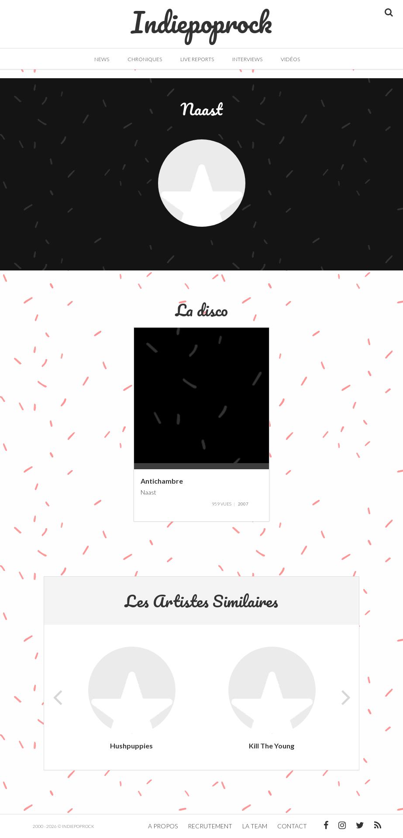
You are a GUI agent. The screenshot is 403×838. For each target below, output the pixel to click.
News (101, 59)
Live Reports (197, 59)
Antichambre (162, 480)
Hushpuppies (131, 745)
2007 (243, 503)
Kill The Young (271, 745)
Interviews (247, 59)
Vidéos (290, 59)
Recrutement (210, 826)
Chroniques (144, 59)
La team (254, 826)
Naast (148, 492)
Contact (292, 826)
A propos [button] (163, 826)
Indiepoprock (201, 18)
